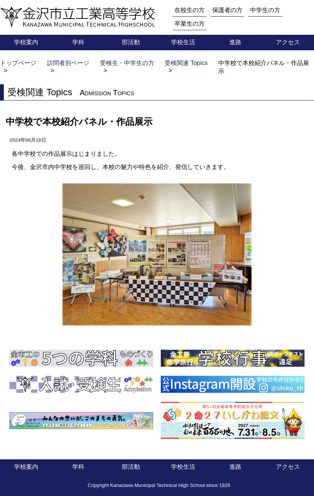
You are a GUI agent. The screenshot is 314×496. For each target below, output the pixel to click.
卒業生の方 (189, 23)
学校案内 (26, 42)
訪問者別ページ (68, 63)
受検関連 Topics (186, 63)
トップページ (18, 63)
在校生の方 (189, 10)
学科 (78, 42)
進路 (235, 42)
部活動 (131, 42)
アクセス (288, 42)
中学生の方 (265, 10)
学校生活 (183, 42)
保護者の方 (227, 10)
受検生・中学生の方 (127, 63)
